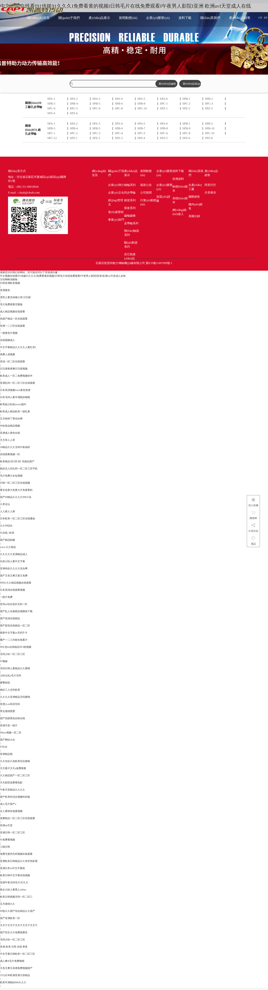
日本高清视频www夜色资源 (15, 390)
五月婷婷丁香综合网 (11, 418)
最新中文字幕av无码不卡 (13, 632)
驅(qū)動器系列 (131, 244)
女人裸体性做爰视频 (11, 811)
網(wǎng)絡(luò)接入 (179, 212)
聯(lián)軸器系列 (131, 232)
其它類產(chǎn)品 (130, 256)
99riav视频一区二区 (10, 732)
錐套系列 (130, 200)
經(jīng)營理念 (115, 202)
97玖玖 (4, 747)
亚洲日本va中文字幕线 (12, 868)
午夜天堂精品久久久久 (12, 789)
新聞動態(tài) (128, 18)
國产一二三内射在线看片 (14, 640)
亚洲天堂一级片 (9, 725)
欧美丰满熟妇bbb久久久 (13, 982)
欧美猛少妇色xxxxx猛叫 (13, 404)
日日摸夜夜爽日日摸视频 (14, 368)
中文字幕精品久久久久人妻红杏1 (18, 347)
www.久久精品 (8, 547)
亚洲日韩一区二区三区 (12, 832)
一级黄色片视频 (9, 333)
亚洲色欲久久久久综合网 (14, 568)
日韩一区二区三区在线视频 (15, 483)
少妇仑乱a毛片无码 (10, 675)
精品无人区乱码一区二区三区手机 (19, 468)
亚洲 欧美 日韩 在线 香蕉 (14, 946)
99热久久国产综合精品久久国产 (17, 911)
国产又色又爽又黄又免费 (14, 575)
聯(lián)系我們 (210, 18)
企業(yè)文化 (116, 192)
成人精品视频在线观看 (12, 311)
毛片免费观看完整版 (11, 304)
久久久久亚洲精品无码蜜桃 (15, 697)
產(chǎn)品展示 (99, 18)
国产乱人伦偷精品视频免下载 (16, 611)
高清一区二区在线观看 (12, 361)
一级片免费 (6, 597)
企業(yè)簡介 (116, 184)
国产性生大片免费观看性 (14, 932)
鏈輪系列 (130, 184)
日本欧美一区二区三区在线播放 (17, 518)
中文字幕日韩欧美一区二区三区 (17, 954)
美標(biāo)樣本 (180, 200)
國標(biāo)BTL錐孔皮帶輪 (33, 129)
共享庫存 (210, 192)
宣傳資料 (178, 178)
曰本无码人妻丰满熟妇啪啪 (15, 397)
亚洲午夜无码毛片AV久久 (14, 882)
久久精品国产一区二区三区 (15, 775)
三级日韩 (5, 846)
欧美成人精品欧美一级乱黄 (15, 411)
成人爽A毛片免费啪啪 (12, 961)
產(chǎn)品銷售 (239, 18)
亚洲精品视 (6, 754)
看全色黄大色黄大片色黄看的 (16, 490)
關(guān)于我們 (69, 18)
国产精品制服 (7, 540)
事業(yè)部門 (116, 219)
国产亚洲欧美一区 (10, 918)
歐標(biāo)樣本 (180, 188)
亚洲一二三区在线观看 (12, 326)
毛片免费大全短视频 (11, 475)
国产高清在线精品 (10, 618)
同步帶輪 (130, 192)
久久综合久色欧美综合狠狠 (15, 761)
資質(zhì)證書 (163, 198)
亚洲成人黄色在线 (10, 433)
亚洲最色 (5, 290)
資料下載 (184, 18)
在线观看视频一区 (10, 454)
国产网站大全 (7, 739)
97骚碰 (4, 661)
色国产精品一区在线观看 (14, 318)
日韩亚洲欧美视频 (10, 283)
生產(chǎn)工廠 (195, 187)
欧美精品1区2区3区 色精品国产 (17, 461)
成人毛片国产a (8, 804)
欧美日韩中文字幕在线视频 (15, 875)
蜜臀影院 (5, 682)
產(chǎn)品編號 (167, 83)
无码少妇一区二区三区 (12, 654)
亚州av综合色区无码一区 (13, 604)
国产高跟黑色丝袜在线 (12, 718)
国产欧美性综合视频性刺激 (15, 797)
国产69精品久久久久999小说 (15, 497)
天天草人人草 (7, 440)
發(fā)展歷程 (116, 212)
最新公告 (146, 184)
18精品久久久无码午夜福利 (15, 447)
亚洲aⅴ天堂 (6, 825)
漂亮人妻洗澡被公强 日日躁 (15, 297)
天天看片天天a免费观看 (13, 768)
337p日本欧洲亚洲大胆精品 (15, 975)
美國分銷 (194, 216)
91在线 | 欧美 (7, 532)
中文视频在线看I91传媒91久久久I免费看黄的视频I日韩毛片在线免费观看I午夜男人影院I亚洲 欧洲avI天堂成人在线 (63, 276)
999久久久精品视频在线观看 (15, 582)
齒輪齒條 (130, 215)
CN (260, 17)
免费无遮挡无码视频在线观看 (16, 854)
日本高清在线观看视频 (12, 590)
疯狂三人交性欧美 (10, 689)
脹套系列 (130, 207)
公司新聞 (146, 192)
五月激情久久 (7, 904)
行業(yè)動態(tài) (148, 202)
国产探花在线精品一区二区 (15, 625)
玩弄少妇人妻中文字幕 (12, 561)
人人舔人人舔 (7, 511)
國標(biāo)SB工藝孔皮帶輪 (33, 104)
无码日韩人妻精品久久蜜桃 (15, 668)
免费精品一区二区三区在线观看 (17, 818)
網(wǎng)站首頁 (38, 18)
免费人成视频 (7, 354)
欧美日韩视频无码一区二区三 (16, 896)
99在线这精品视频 (10, 425)
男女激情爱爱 (7, 711)
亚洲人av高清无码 (10, 704)
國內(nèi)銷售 (195, 206)
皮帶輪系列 (131, 223)
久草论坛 (5, 504)
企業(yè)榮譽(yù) (158, 18)
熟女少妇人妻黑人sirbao (13, 889)
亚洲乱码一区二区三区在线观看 (17, 383)
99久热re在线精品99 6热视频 (15, 647)
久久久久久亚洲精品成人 (14, 554)
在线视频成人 (7, 340)
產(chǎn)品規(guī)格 (192, 83)
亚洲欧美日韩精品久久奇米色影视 (19, 861)
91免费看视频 (7, 839)
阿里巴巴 (210, 184)
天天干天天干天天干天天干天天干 (19, 925)
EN (265, 17)
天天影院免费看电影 (11, 782)
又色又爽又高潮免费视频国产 (16, 968)
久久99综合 (6, 525)
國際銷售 (194, 196)
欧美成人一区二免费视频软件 (16, 375)
